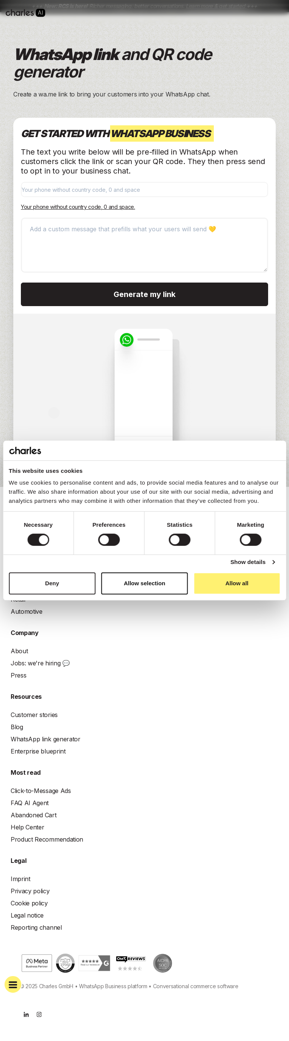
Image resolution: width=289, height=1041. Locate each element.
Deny (52, 583)
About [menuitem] (19, 651)
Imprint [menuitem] (20, 879)
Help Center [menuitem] (27, 827)
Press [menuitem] (18, 675)
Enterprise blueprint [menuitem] (38, 751)
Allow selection (144, 583)
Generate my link (144, 294)
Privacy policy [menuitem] (30, 891)
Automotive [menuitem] (27, 611)
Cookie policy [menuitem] (29, 903)
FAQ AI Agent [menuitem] (30, 803)
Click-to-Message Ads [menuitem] (41, 791)
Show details (248, 562)
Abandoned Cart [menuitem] (34, 815)
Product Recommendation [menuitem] (47, 839)
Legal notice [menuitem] (27, 915)
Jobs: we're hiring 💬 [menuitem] (40, 663)
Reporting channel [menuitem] (36, 927)
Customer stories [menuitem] (34, 715)
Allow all (236, 583)
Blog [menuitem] (17, 727)
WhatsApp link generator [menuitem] (46, 739)
